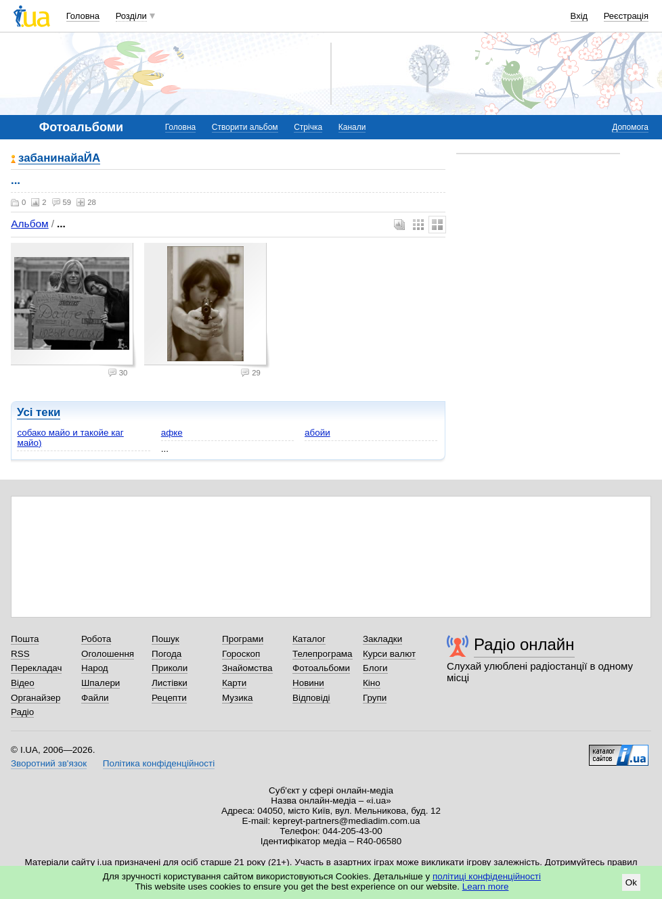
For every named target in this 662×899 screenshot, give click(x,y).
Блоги (375, 668)
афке (172, 433)
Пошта (25, 639)
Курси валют (389, 654)
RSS (20, 654)
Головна (83, 16)
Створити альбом (245, 127)
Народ (94, 668)
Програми (242, 639)
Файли (95, 698)
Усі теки (38, 412)
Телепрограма (322, 654)
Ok (631, 882)
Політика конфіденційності (159, 763)
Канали (352, 127)
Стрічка (308, 127)
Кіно (371, 683)
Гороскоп (241, 654)
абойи (317, 433)
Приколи (169, 668)
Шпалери (100, 683)
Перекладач (36, 668)
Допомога (630, 127)
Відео (23, 683)
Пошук (165, 639)
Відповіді (311, 698)
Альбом (29, 223)
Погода (166, 654)
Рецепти (169, 698)
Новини (308, 683)
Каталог (309, 639)
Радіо (22, 712)
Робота (96, 639)
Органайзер (35, 698)
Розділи (131, 16)
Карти (234, 683)
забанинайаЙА (59, 158)
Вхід (579, 16)
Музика (237, 698)
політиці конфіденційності (487, 876)
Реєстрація (626, 16)
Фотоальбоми (321, 668)
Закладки (382, 639)
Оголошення (107, 654)
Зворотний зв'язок (49, 763)
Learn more (485, 886)
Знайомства (247, 668)
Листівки (169, 683)
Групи (375, 698)
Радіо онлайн (524, 644)
